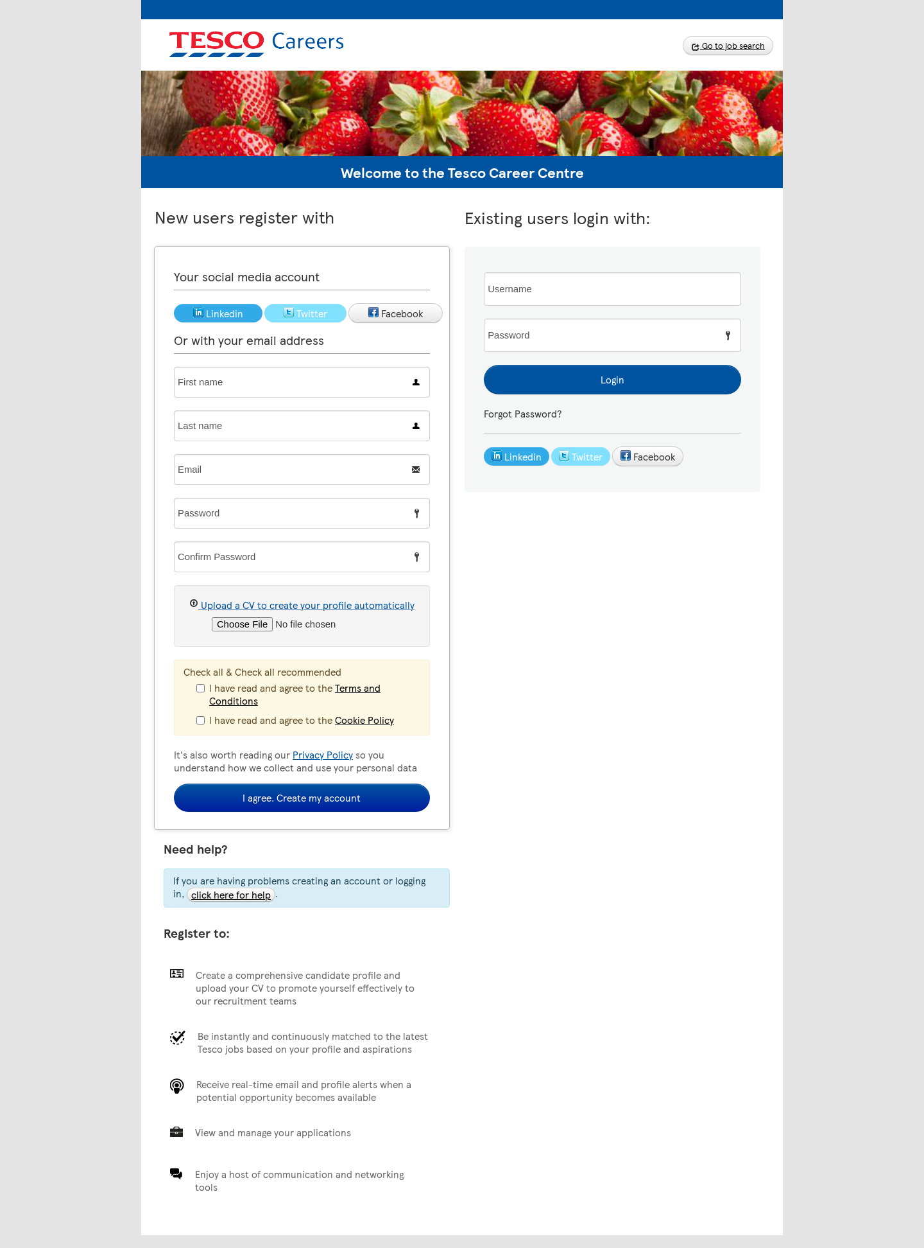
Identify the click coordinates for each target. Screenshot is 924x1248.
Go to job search (728, 45)
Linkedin (517, 457)
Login (612, 380)
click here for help (231, 895)
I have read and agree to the (288, 694)
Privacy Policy (323, 755)
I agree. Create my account (302, 798)
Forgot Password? (522, 414)
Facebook (647, 457)
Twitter (581, 457)
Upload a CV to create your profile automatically (302, 604)
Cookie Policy (364, 720)
